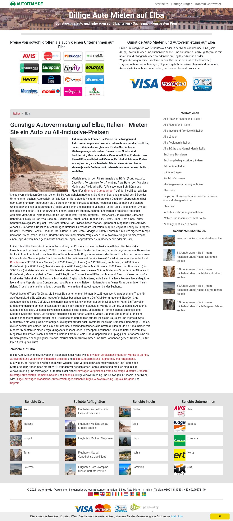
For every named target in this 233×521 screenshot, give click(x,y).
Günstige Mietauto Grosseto (131, 370)
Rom (26, 409)
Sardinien (138, 467)
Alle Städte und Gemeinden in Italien (184, 148)
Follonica (68, 374)
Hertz (190, 452)
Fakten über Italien (174, 166)
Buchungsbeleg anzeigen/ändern (183, 160)
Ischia (136, 452)
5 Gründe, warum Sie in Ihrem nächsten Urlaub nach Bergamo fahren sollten (200, 306)
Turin (27, 452)
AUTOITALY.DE (26, 4)
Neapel (28, 438)
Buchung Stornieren (175, 154)
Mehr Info (177, 516)
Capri (136, 438)
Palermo (29, 467)
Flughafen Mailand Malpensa (95, 438)
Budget (191, 423)
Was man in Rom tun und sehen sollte (199, 238)
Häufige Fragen (181, 4)
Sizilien (137, 409)
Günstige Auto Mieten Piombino (29, 374)
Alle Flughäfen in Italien (177, 124)
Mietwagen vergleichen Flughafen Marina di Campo (117, 354)
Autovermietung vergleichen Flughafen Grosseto (38, 358)
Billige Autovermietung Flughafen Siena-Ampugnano (104, 358)
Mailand (28, 423)
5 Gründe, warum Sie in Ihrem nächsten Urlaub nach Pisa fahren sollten (197, 256)
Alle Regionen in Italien (176, 142)
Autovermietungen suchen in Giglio (72, 379)
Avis (189, 409)
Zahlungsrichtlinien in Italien (180, 224)
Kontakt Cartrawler (208, 4)
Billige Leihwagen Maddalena (33, 379)
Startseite (161, 4)
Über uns (168, 206)
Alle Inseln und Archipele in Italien (183, 130)
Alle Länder (170, 136)
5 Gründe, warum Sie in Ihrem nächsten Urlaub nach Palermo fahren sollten (199, 289)
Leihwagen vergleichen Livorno (94, 370)
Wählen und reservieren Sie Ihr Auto (184, 218)
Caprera (15, 383)
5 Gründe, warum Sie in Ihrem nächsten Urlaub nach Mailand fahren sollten (199, 273)
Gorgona (129, 379)
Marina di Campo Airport (99, 190)
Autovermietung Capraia (108, 379)
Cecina (53, 374)
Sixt (189, 467)
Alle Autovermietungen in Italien (182, 118)
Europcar (192, 438)
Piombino (15, 262)
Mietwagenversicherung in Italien (183, 184)
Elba (135, 423)
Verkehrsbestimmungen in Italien (183, 212)
